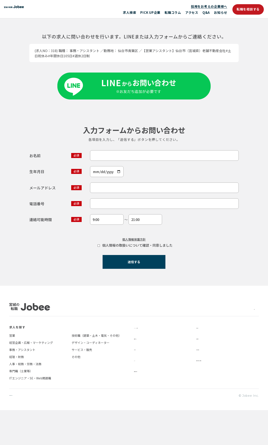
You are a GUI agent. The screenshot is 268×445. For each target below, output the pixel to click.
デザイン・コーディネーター (91, 377)
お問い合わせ (206, 383)
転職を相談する (248, 9)
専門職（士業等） (21, 405)
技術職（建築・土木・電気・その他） (96, 370)
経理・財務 (16, 391)
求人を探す (17, 362)
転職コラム (173, 12)
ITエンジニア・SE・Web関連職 (30, 413)
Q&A (206, 12)
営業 (12, 370)
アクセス (191, 12)
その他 (76, 391)
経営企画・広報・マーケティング (31, 377)
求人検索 (129, 12)
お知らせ (220, 12)
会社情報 (202, 372)
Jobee (39, 9)
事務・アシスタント (22, 384)
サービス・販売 (82, 384)
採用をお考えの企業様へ (209, 6)
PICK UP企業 (150, 12)
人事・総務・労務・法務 (25, 398)
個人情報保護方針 (134, 270)
